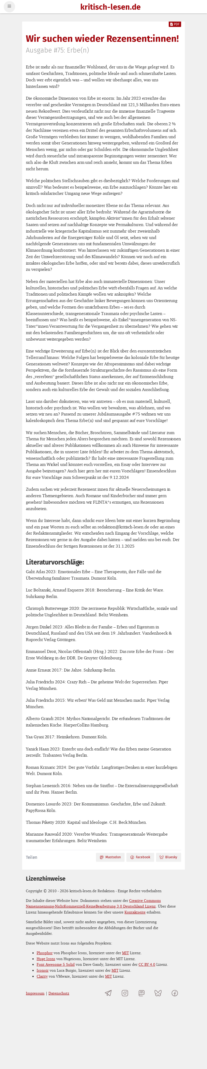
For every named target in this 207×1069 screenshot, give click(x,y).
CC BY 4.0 (147, 964)
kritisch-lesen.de (110, 7)
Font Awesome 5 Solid (56, 964)
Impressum (35, 993)
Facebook (140, 857)
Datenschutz (59, 993)
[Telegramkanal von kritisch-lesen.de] (108, 993)
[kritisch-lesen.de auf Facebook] (174, 993)
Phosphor (45, 952)
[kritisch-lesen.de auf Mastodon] (141, 993)
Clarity (42, 976)
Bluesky (168, 857)
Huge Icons (46, 958)
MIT (125, 952)
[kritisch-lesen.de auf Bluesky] (158, 993)
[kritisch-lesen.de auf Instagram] (125, 993)
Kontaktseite (135, 912)
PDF (175, 24)
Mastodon (109, 857)
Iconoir (43, 970)
